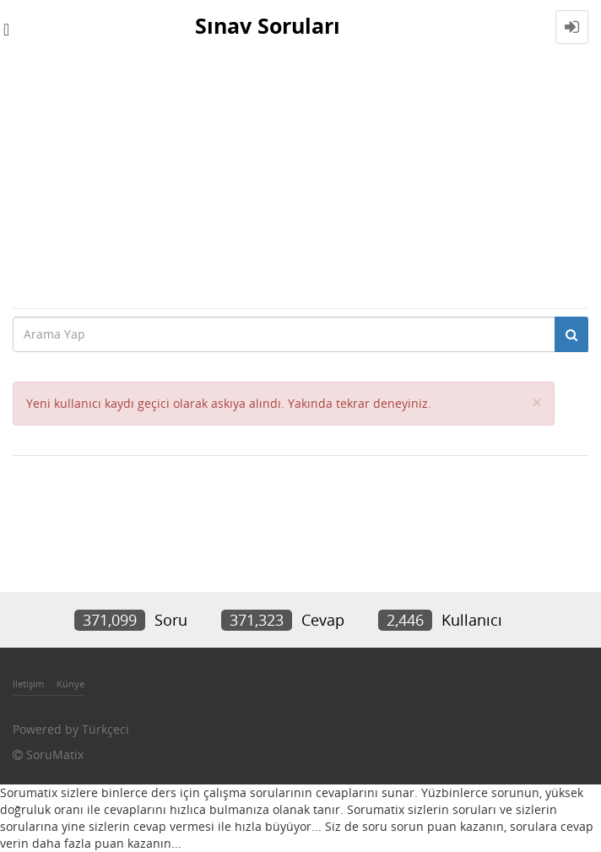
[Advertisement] (300, 180)
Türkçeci (105, 729)
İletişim (28, 683)
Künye (70, 683)
